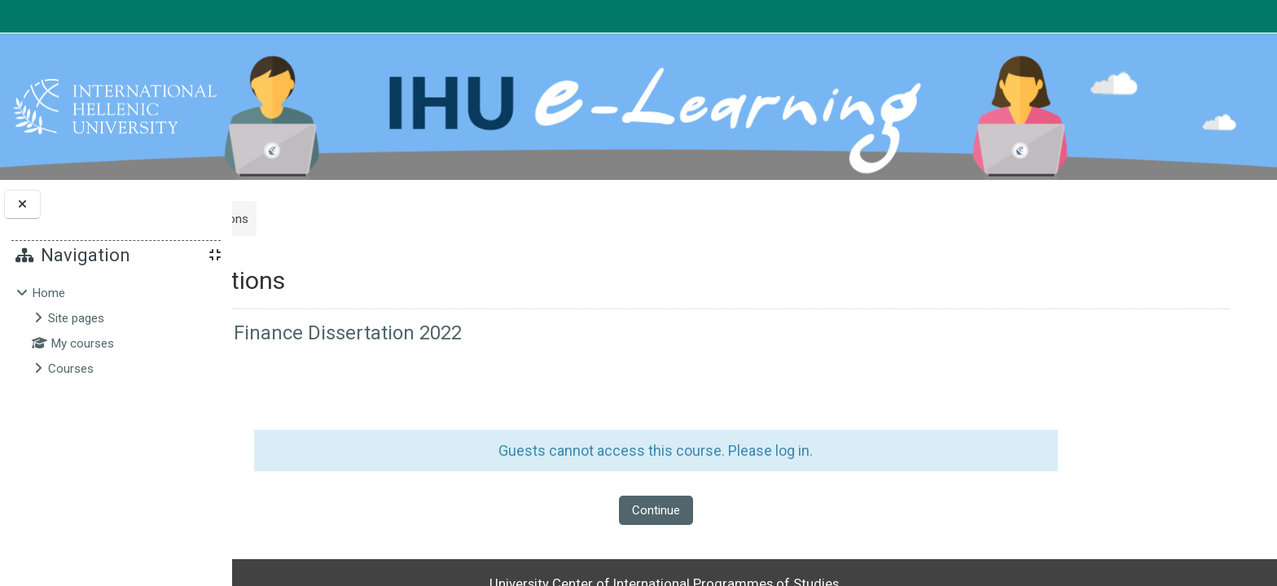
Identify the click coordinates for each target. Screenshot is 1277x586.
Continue (746, 510)
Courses (71, 368)
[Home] (115, 105)
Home (48, 293)
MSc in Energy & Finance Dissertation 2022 (453, 332)
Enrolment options (371, 219)
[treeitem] (115, 331)
